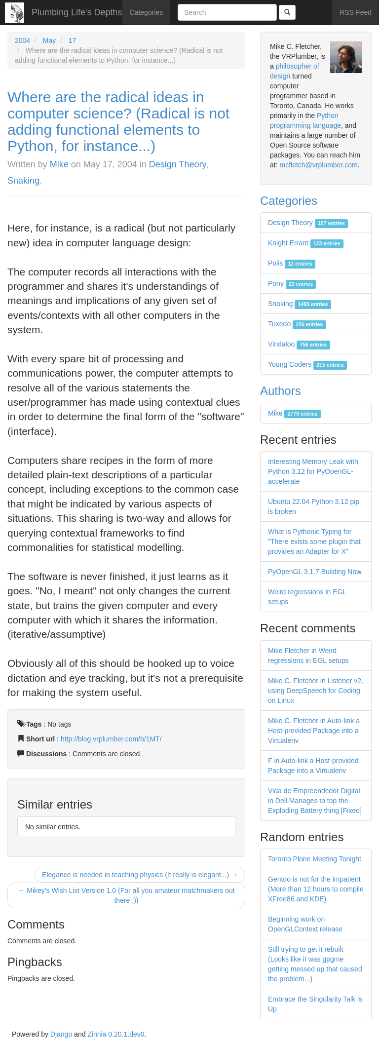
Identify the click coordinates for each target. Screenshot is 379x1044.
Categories (146, 12)
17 (72, 40)
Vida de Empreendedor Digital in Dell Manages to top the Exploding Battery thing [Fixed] (315, 800)
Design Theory (177, 164)
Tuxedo (297, 324)
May (49, 40)
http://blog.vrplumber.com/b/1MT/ (111, 739)
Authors (280, 390)
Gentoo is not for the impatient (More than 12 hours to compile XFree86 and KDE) (316, 889)
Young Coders (307, 364)
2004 (22, 40)
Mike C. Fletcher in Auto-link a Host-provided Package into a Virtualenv (314, 730)
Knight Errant (305, 243)
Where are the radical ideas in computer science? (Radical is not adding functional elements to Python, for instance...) (118, 121)
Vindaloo (299, 344)
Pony (292, 283)
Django (61, 1034)
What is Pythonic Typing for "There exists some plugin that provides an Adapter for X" (314, 541)
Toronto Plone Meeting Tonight (314, 859)
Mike (59, 164)
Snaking (23, 181)
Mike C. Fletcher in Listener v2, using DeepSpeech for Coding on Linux (315, 690)
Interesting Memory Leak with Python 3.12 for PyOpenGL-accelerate (313, 471)
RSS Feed (356, 12)
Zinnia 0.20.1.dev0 (115, 1034)
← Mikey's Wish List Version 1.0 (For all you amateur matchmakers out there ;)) (126, 895)
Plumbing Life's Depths (77, 12)
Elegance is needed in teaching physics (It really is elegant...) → (140, 875)
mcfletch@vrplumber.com (318, 165)
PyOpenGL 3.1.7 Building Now (314, 572)
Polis (291, 263)
